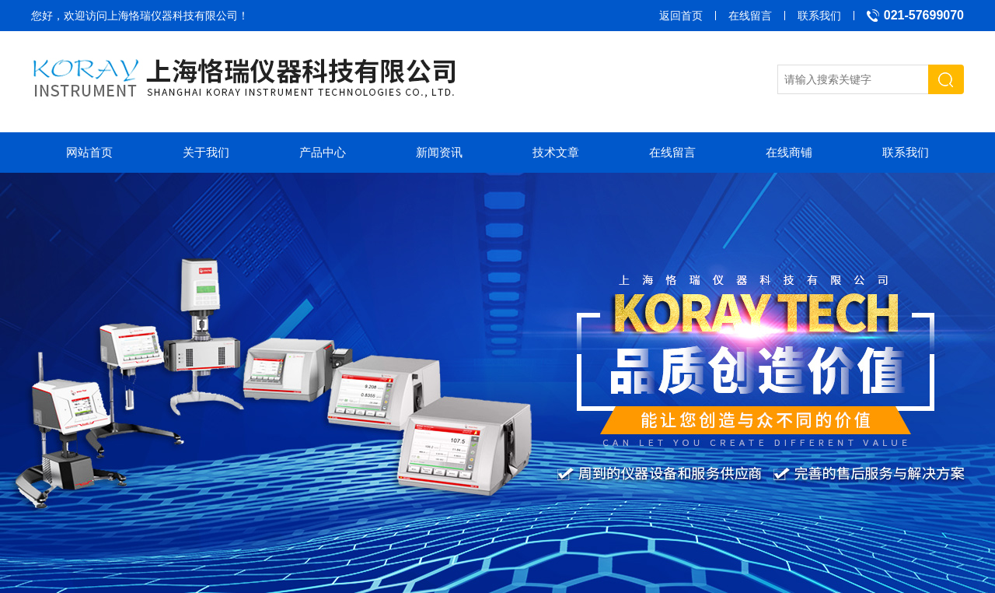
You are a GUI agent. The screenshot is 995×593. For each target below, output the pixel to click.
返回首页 (681, 15)
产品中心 (322, 152)
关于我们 (206, 152)
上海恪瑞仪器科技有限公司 (172, 15)
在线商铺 (789, 152)
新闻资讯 (439, 152)
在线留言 (750, 15)
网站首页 (89, 152)
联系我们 (819, 15)
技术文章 (555, 152)
